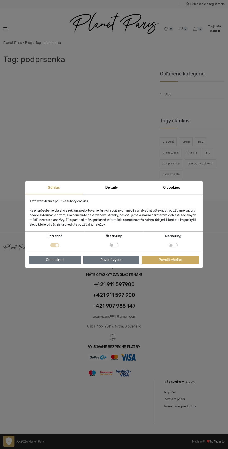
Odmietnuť (55, 260)
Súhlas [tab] (54, 187)
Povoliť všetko (170, 260)
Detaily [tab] (111, 187)
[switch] (114, 245)
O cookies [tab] (171, 187)
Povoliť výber (111, 260)
